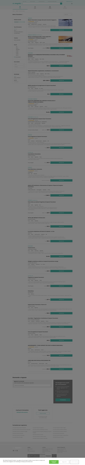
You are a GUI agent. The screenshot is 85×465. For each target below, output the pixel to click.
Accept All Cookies (54, 462)
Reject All (64, 462)
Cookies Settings (74, 462)
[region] (42, 461)
